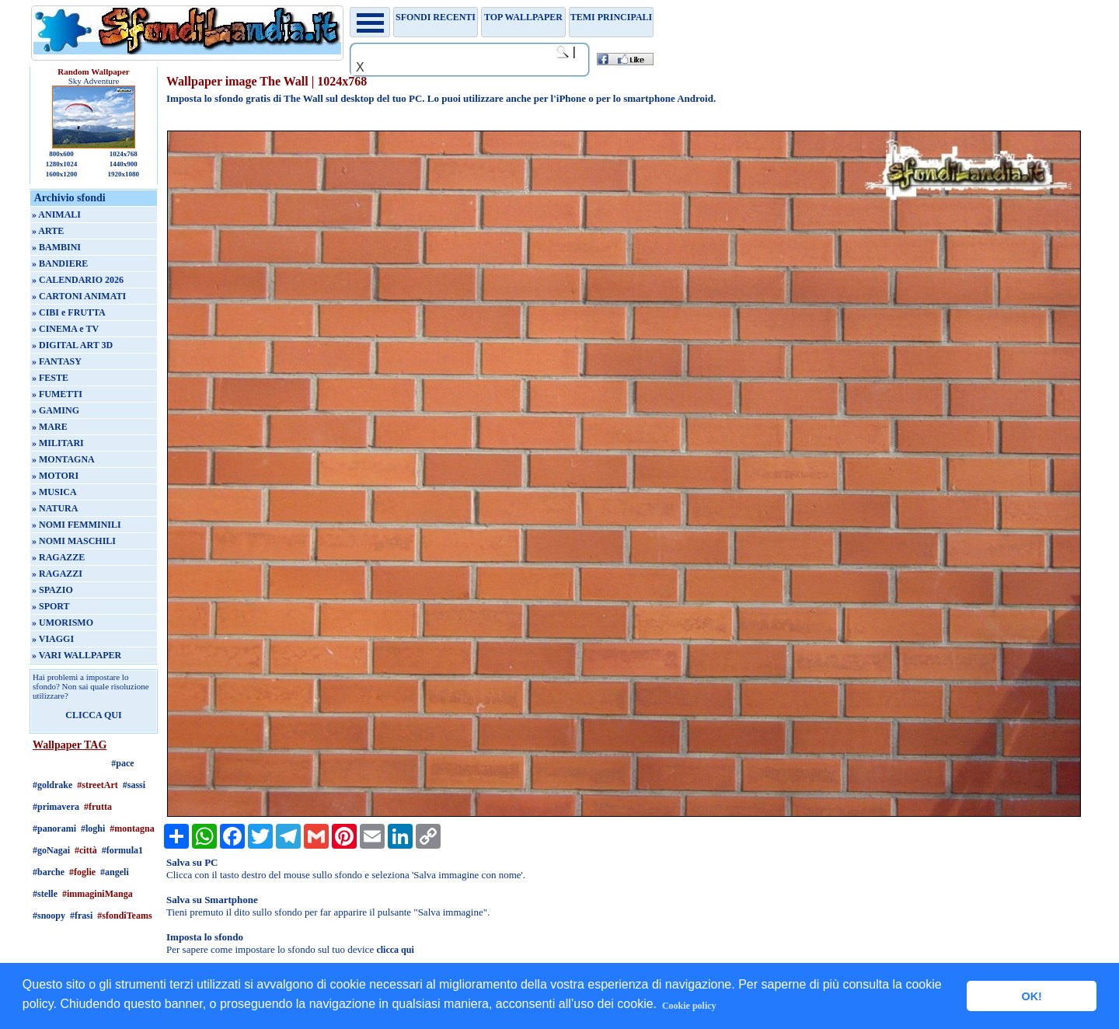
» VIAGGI (53, 638)
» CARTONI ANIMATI (79, 296)
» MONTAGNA (63, 459)
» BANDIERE (60, 263)
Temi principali (611, 17)
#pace (122, 763)
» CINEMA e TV (65, 328)
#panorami (54, 828)
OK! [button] (1031, 996)
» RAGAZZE (58, 557)
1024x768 (124, 154)
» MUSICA (54, 492)
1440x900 (124, 164)
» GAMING (55, 410)
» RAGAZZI (57, 573)
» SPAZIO (52, 589)
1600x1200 (62, 174)
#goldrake (52, 785)
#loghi (93, 828)
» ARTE (48, 230)
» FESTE (50, 377)
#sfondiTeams (124, 915)
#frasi (81, 915)
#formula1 (122, 850)
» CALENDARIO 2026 (78, 279)
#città (86, 850)
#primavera (56, 806)
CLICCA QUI (93, 715)
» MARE (50, 426)
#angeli (114, 872)
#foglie (82, 872)
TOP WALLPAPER (523, 17)
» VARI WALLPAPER (76, 655)
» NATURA (55, 508)
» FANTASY (57, 361)
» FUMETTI (57, 394)
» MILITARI (58, 443)
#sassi (134, 785)
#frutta (98, 806)
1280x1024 (62, 164)
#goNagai (51, 850)
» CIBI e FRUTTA (69, 312)
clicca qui (394, 949)
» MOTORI (55, 475)
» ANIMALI (56, 214)
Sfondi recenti (436, 17)
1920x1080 (124, 174)
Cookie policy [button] (689, 1005)
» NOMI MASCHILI (74, 540)
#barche (48, 872)
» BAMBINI (56, 247)
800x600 (61, 154)
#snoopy (49, 915)
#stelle (45, 893)
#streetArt (97, 785)
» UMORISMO (62, 622)
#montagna (132, 828)
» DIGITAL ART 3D (72, 345)
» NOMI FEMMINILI (76, 524)
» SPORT (51, 606)
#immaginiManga (97, 893)
